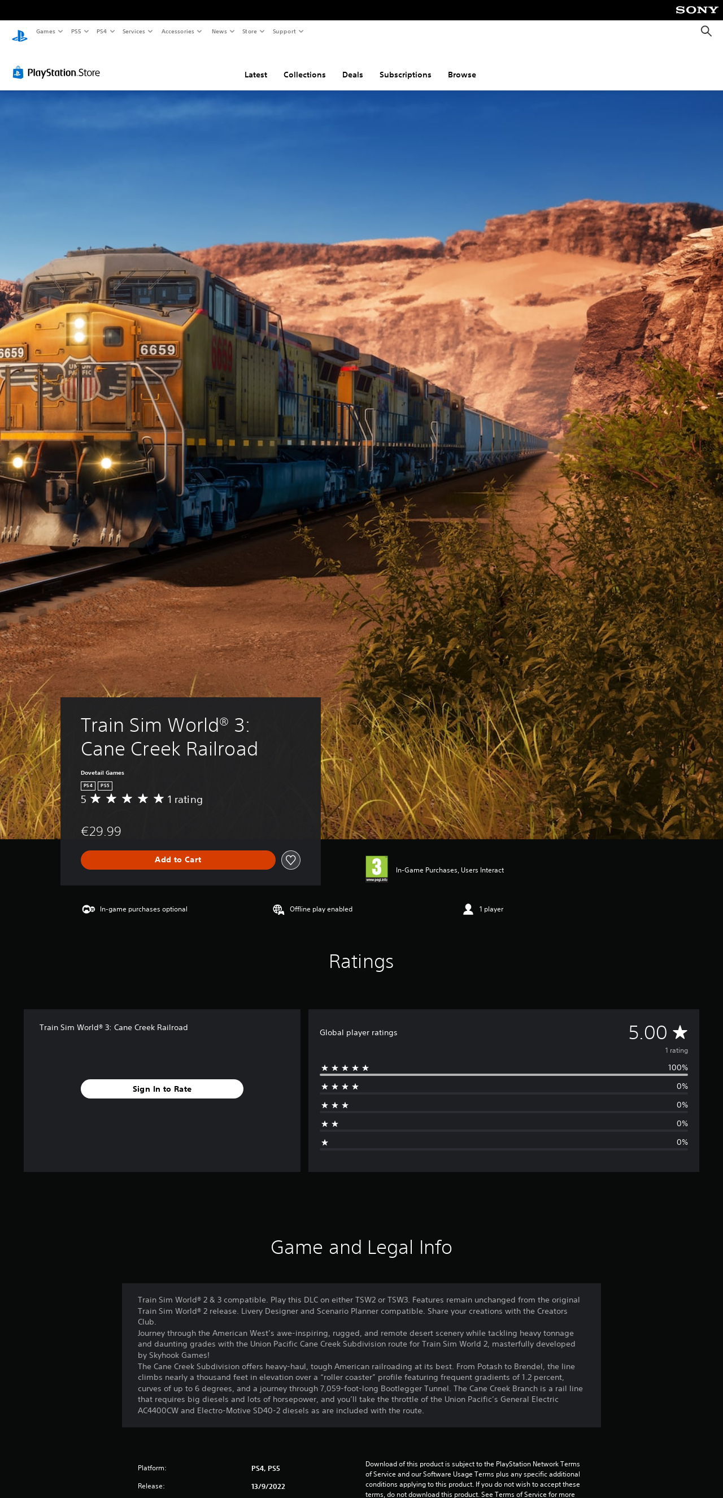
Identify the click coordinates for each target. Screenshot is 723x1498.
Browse (462, 64)
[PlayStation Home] (19, 31)
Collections (305, 64)
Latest (256, 64)
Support (284, 31)
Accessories (178, 31)
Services (134, 31)
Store (250, 31)
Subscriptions (406, 64)
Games (45, 31)
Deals (352, 64)
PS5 (76, 31)
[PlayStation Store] (58, 62)
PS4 (101, 31)
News (219, 31)
